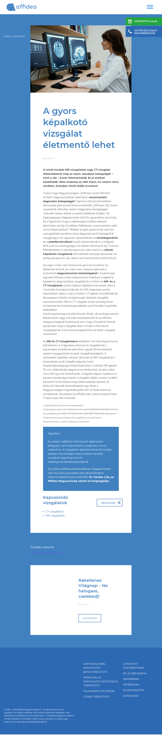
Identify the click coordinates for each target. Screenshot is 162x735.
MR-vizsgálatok (55, 515)
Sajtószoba (130, 696)
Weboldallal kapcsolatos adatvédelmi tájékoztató (100, 681)
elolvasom (90, 618)
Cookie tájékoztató (96, 697)
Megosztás (108, 503)
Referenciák (131, 685)
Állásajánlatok (133, 690)
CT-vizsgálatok (54, 511)
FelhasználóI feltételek (99, 691)
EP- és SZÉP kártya (134, 673)
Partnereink (131, 679)
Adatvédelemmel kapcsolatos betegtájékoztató (95, 668)
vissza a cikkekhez (14, 36)
